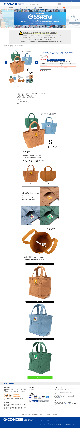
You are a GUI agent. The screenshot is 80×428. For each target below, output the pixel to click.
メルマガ (64, 1)
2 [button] (36, 29)
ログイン (60, 1)
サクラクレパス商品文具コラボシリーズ (16, 45)
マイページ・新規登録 (54, 7)
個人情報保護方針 (35, 414)
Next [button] (36, 62)
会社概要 (69, 1)
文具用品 (26, 7)
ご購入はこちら (40, 377)
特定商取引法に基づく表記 (25, 414)
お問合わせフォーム (55, 414)
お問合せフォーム (68, 403)
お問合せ (73, 1)
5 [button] (41, 29)
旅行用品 (11, 7)
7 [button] (45, 29)
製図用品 (40, 7)
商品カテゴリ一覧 (7, 45)
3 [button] (38, 29)
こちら (59, 397)
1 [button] (34, 29)
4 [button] (40, 29)
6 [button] (43, 29)
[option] (40, 18)
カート (68, 7)
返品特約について (43, 414)
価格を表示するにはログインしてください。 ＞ (56, 59)
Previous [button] (6, 62)
